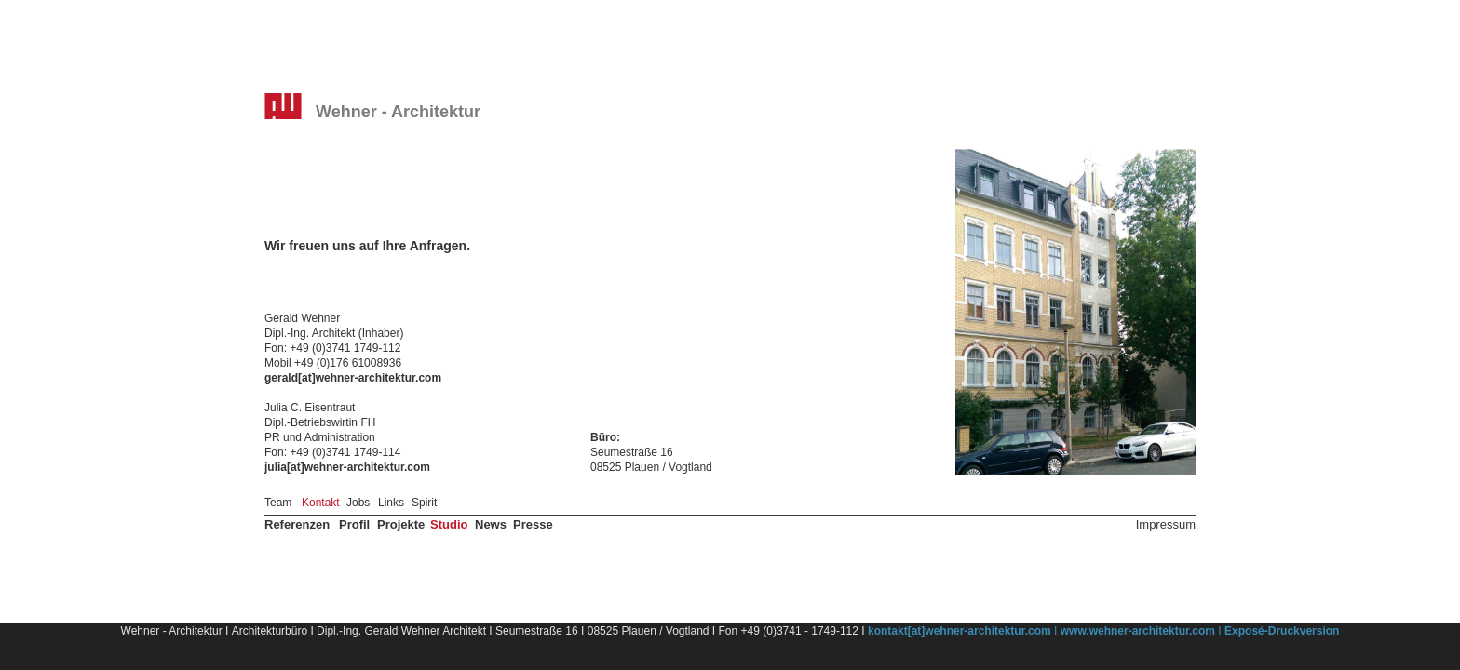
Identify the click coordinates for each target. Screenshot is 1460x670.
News (491, 524)
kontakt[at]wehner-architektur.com (959, 630)
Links (391, 502)
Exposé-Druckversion (1281, 630)
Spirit (424, 502)
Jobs (358, 502)
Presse (533, 524)
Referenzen (297, 524)
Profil (354, 524)
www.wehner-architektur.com (1138, 630)
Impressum (1166, 524)
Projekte (401, 524)
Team (277, 502)
